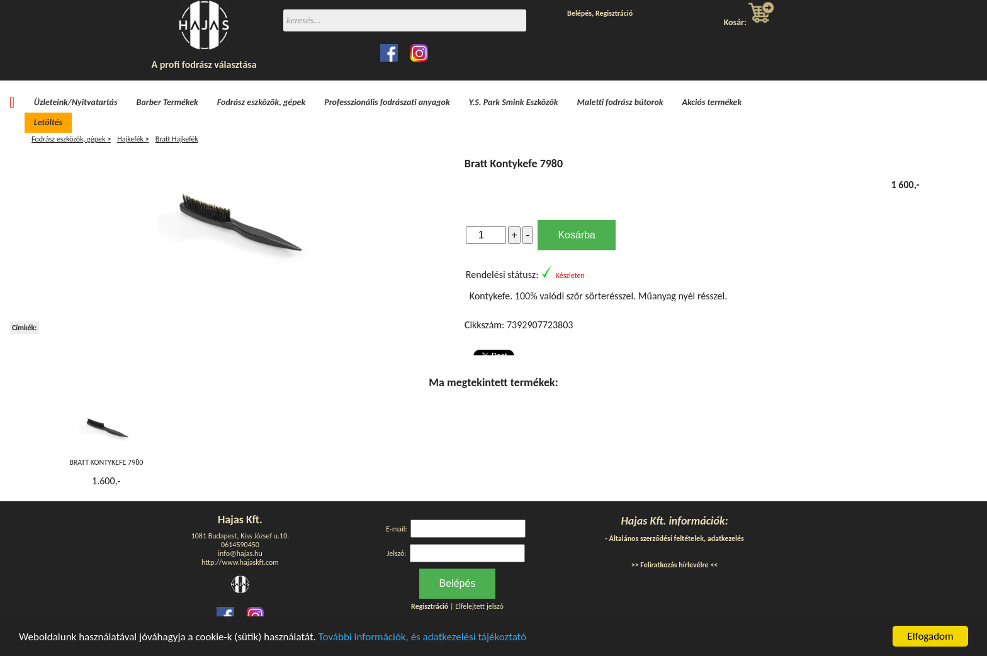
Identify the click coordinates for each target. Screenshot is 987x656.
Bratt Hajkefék (176, 139)
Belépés (579, 13)
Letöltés (48, 122)
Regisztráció (614, 13)
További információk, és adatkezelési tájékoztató (422, 636)
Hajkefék (133, 139)
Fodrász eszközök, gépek (261, 102)
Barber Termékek (167, 102)
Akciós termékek (712, 102)
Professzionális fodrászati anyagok (387, 102)
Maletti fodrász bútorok (620, 102)
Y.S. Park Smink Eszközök (513, 102)
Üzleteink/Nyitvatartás (76, 102)
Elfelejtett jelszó (479, 606)
